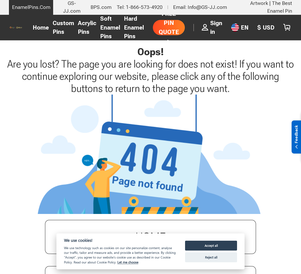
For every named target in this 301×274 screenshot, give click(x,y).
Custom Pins (63, 27)
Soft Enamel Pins (110, 27)
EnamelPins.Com (31, 7)
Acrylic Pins (87, 27)
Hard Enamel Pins (134, 27)
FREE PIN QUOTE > (169, 27)
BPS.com (101, 7)
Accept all (211, 245)
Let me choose (127, 262)
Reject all (211, 257)
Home (41, 27)
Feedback (296, 137)
